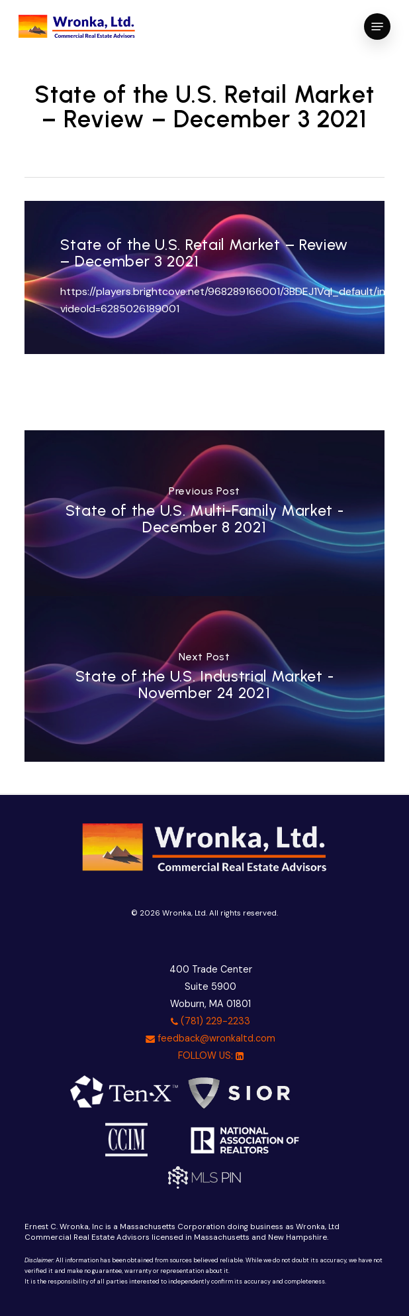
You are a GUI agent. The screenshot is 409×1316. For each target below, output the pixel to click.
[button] (377, 26)
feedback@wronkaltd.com (210, 1038)
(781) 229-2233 (210, 1021)
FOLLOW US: (211, 1055)
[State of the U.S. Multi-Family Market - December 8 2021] (204, 513)
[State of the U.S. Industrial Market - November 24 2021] (204, 679)
